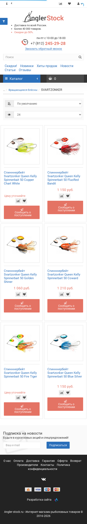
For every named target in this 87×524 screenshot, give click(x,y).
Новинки (26, 66)
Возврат (75, 460)
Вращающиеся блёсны (23, 89)
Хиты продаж (47, 66)
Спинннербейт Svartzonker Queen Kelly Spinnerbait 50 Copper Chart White (20, 178)
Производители (28, 465)
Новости (66, 66)
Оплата (18, 460)
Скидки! (11, 66)
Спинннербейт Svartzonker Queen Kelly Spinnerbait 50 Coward (63, 274)
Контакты (48, 465)
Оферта (62, 460)
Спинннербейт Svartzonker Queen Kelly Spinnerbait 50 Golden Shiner (20, 276)
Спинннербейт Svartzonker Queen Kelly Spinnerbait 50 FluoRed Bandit (63, 178)
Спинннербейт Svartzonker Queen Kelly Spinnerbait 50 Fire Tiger (20, 372)
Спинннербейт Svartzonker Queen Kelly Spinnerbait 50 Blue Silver (64, 372)
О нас (7, 460)
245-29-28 (48, 43)
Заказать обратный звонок (43, 48)
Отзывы (25, 70)
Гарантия (48, 460)
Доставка (33, 460)
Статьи (10, 70)
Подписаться (58, 445)
